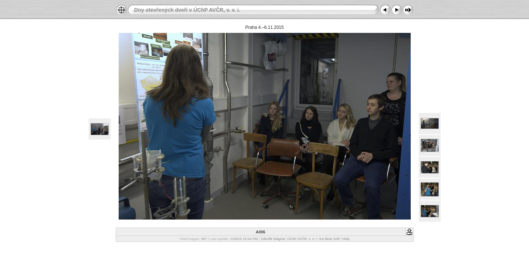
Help (346, 239)
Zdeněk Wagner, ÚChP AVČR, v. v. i (289, 239)
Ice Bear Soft (329, 239)
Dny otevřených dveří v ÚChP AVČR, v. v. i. (187, 10)
